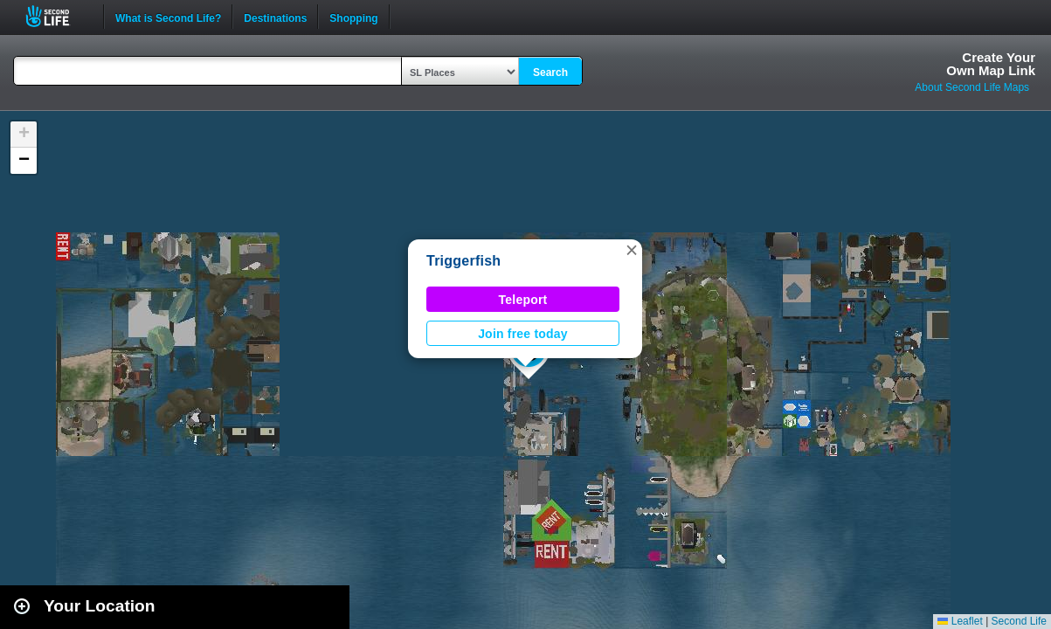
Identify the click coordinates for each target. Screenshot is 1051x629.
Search (550, 72)
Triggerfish (463, 260)
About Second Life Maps (972, 87)
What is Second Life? (168, 16)
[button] (631, 249)
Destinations (275, 16)
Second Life (57, 16)
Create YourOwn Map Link (990, 64)
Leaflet (959, 621)
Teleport (523, 300)
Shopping (353, 16)
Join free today (523, 334)
